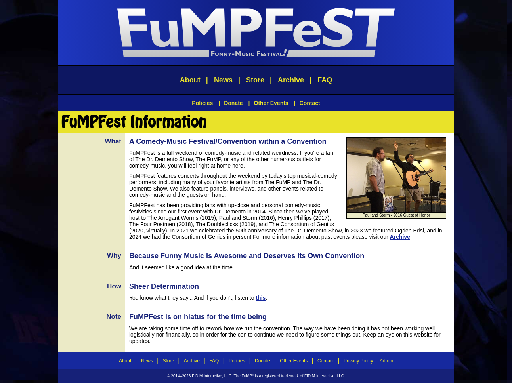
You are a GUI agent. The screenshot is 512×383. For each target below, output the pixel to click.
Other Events (271, 103)
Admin (386, 361)
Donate (233, 103)
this (261, 298)
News (223, 80)
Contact (310, 103)
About (190, 80)
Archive (291, 80)
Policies (202, 103)
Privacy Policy (358, 361)
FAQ (324, 80)
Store (255, 80)
